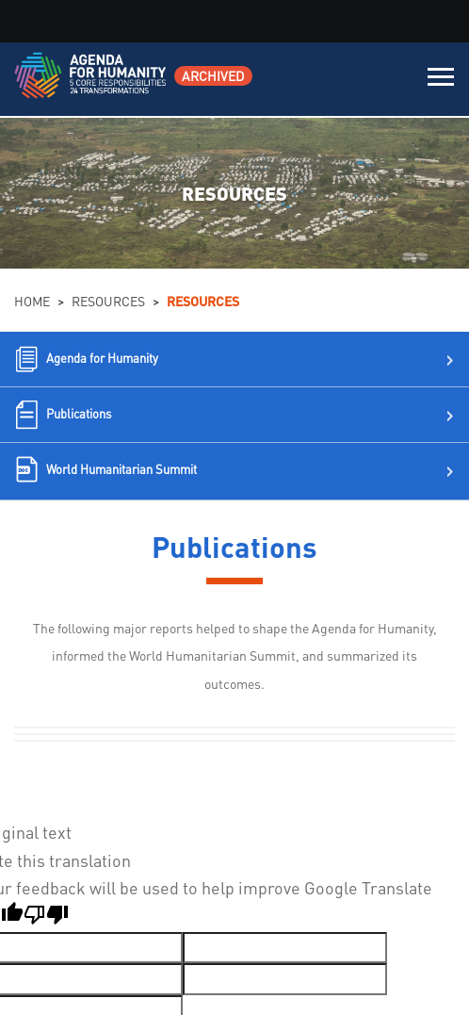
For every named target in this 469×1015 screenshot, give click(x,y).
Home (32, 300)
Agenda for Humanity (102, 358)
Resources (108, 300)
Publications (78, 413)
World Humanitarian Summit (121, 469)
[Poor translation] (46, 917)
